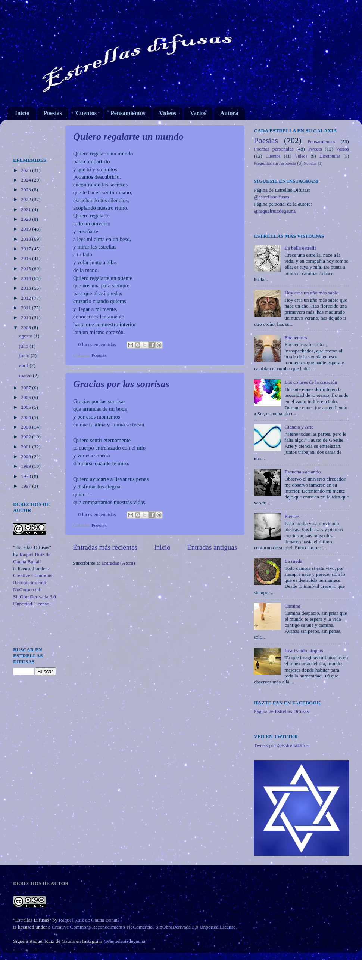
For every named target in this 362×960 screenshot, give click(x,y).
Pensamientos (127, 113)
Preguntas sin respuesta (275, 163)
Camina (292, 606)
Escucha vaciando (302, 472)
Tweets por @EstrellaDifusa (282, 745)
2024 (26, 180)
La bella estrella (300, 248)
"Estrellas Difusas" (32, 547)
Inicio (22, 113)
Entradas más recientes (105, 547)
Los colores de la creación (310, 382)
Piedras (291, 516)
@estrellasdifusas (271, 197)
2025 (26, 170)
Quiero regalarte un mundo (128, 136)
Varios (198, 113)
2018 (26, 239)
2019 (26, 229)
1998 (26, 476)
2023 (26, 189)
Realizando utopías (303, 650)
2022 (26, 199)
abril (24, 365)
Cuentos (86, 113)
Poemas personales (274, 149)
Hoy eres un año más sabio (311, 293)
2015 (26, 268)
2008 (26, 327)
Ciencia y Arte (298, 427)
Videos (167, 113)
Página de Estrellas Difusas (281, 711)
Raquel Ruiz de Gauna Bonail (89, 920)
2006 (26, 397)
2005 (26, 407)
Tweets (315, 149)
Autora (229, 113)
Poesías (52, 113)
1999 (26, 466)
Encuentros (295, 337)
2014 (26, 278)
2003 (26, 427)
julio (24, 346)
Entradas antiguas (212, 547)
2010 (26, 317)
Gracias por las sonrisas (121, 384)
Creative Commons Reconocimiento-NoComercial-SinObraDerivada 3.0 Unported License (34, 589)
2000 (26, 456)
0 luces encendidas (97, 344)
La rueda (293, 561)
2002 (26, 436)
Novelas (310, 163)
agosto (26, 336)
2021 (26, 209)
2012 (26, 298)
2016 (26, 258)
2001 (26, 447)
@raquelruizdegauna (275, 211)
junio (25, 355)
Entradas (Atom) (118, 563)
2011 (26, 308)
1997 (26, 486)
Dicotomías (329, 156)
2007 (26, 388)
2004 (26, 417)
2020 (26, 219)
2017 (26, 248)
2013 (26, 288)
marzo (26, 375)
